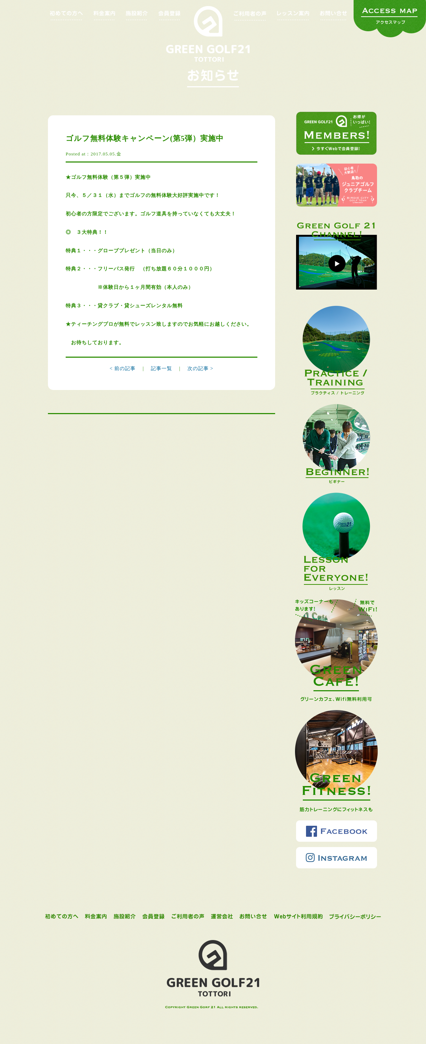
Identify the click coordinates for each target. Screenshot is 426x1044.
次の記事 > (200, 368)
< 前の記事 (123, 368)
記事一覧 (162, 368)
